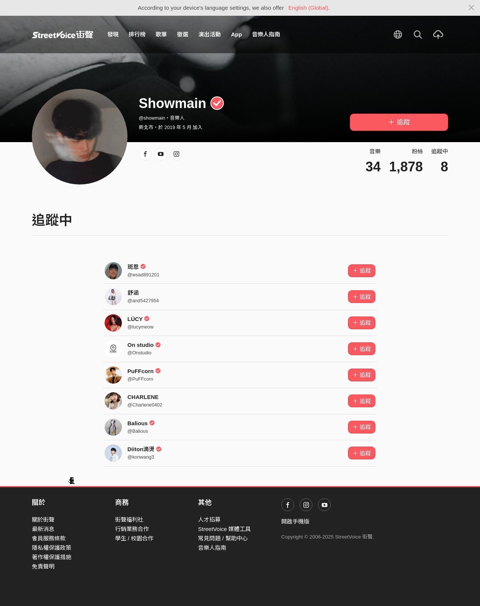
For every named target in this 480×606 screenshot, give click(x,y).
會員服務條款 (49, 538)
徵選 (182, 34)
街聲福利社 (129, 519)
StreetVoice (63, 34)
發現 (112, 34)
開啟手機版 (295, 521)
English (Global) (308, 7)
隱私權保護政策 (51, 547)
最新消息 (43, 529)
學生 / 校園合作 (134, 538)
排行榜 (137, 34)
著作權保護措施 (51, 557)
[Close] (471, 7)
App (236, 34)
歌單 (161, 34)
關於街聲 (43, 519)
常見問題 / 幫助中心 (223, 538)
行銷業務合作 (132, 529)
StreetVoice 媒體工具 (224, 529)
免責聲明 (43, 566)
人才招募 (209, 519)
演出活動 (209, 34)
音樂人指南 (266, 34)
